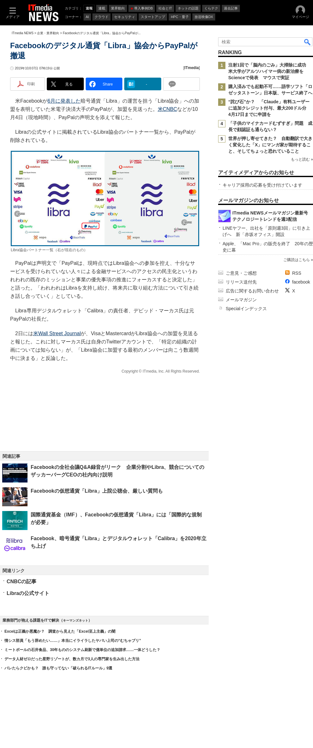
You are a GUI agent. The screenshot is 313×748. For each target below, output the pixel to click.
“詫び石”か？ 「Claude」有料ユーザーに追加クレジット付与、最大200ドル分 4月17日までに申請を (269, 108)
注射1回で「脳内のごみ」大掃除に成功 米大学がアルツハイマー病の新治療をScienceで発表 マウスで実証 (269, 71)
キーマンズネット (75, 620)
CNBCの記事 (21, 581)
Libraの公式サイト (28, 593)
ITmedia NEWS (23, 33)
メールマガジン (241, 299)
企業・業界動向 (48, 33)
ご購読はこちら (296, 260)
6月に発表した (64, 101)
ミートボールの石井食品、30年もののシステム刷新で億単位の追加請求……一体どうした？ (82, 650)
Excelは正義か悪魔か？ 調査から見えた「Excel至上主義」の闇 (59, 631)
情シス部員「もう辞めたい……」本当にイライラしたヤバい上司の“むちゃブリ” (72, 640)
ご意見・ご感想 (241, 273)
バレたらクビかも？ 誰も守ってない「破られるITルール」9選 (58, 668)
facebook (301, 281)
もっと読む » (302, 159)
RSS (296, 273)
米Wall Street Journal (57, 333)
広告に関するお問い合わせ (252, 290)
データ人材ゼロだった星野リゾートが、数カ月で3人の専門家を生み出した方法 (71, 659)
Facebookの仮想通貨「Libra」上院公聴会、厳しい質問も (97, 491)
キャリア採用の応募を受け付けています (262, 185)
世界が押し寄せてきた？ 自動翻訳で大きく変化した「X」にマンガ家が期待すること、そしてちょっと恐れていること (270, 145)
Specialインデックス (246, 308)
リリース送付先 (241, 281)
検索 (307, 41)
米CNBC (167, 109)
